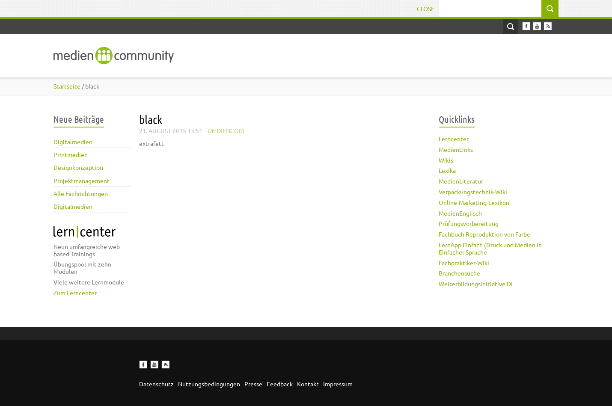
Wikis (446, 160)
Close (425, 8)
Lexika (447, 170)
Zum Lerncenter (75, 292)
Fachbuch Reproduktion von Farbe (484, 234)
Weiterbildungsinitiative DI (476, 283)
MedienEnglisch (460, 213)
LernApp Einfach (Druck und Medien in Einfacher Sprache (490, 248)
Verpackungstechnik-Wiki (473, 192)
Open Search (510, 26)
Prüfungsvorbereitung (469, 223)
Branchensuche (459, 273)
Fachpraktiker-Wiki (464, 263)
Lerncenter (454, 138)
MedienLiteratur (461, 181)
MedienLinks (456, 149)
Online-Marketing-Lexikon (474, 202)
